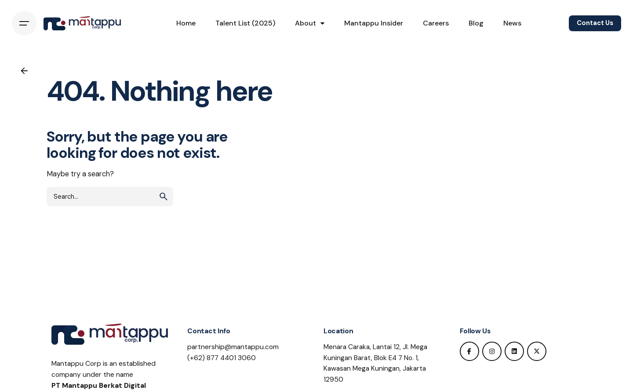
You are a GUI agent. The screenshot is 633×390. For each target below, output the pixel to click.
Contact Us (595, 22)
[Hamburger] (24, 23)
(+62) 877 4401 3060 (221, 358)
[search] (163, 196)
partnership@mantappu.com (233, 347)
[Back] (24, 70)
